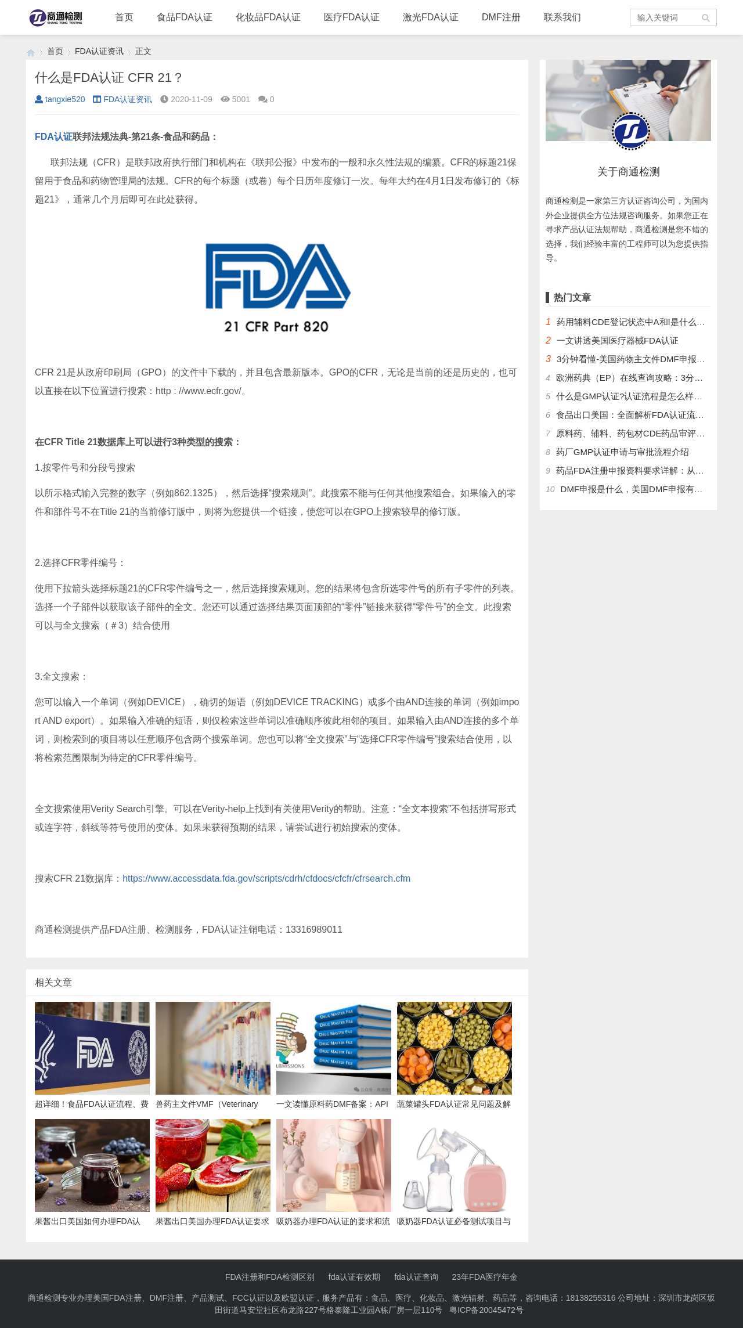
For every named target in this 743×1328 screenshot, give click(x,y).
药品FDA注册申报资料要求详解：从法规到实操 (647, 470)
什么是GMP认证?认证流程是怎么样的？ (634, 396)
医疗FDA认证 (352, 17)
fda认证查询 (416, 1277)
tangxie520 (60, 99)
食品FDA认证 (184, 17)
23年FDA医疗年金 (485, 1277)
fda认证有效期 (354, 1277)
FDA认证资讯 (99, 51)
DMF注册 (501, 17)
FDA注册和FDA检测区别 (270, 1277)
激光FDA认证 (431, 17)
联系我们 (562, 17)
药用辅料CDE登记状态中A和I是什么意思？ (640, 322)
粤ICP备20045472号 (486, 1310)
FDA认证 (54, 137)
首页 (124, 17)
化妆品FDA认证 (268, 17)
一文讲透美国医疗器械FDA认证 (618, 340)
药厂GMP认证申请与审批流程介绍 (622, 452)
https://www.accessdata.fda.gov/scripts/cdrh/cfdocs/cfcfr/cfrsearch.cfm (266, 878)
